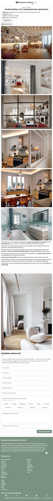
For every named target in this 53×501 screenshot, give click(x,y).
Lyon (2, 470)
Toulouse (29, 470)
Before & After (7, 24)
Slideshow (7, 20)
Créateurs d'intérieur (25, 3)
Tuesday (14, 403)
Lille (2, 468)
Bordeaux (4, 465)
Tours (28, 472)
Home (23, 7)
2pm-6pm (32, 407)
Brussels (3, 466)
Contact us (4, 489)
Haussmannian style (15, 243)
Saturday (46, 403)
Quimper (29, 465)
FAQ (2, 487)
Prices (3, 486)
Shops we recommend (13, 440)
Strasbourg (30, 466)
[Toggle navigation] (36, 2)
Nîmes (29, 461)
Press (2, 480)
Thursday (30, 403)
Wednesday (22, 403)
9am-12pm (8, 407)
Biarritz (3, 463)
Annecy (3, 461)
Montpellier (4, 474)
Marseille (3, 472)
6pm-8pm (44, 407)
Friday (38, 403)
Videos (3, 482)
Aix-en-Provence (6, 459)
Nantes (29, 459)
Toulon (29, 468)
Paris (28, 463)
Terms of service (27, 498)
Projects (28, 7)
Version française (47, 498)
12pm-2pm (20, 407)
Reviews (3, 484)
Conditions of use (36, 498)
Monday (6, 403)
